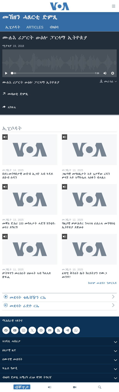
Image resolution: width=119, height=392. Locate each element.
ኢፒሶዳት (12, 27)
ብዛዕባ (54, 27)
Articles (34, 27)
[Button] (9, 108)
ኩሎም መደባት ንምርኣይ (102, 283)
